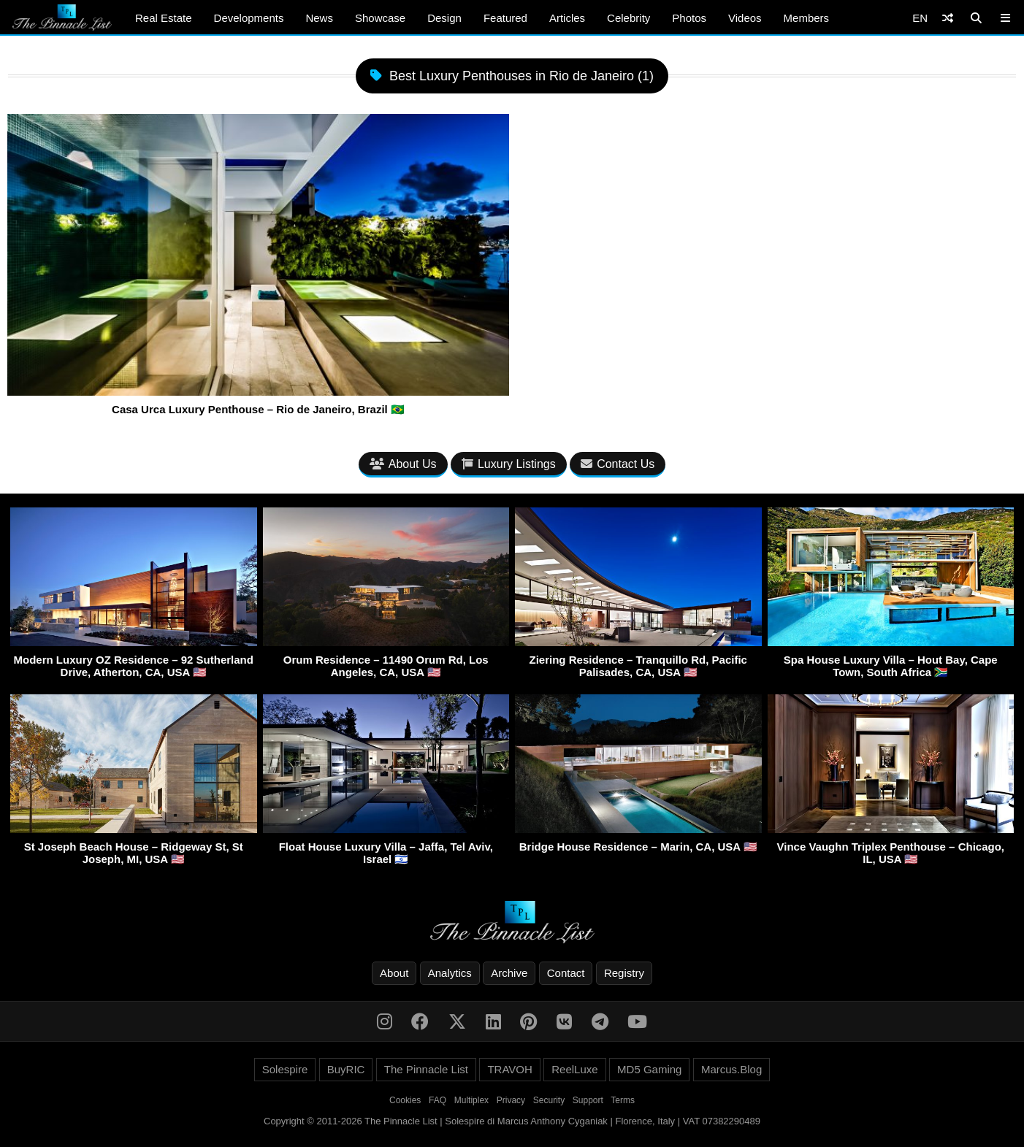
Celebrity (628, 18)
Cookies (405, 1100)
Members (807, 18)
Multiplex (471, 1100)
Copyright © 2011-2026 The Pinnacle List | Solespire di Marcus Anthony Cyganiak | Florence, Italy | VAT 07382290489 (512, 1121)
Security (549, 1100)
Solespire (285, 1069)
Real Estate (163, 18)
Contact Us (617, 464)
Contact (566, 973)
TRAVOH (509, 1069)
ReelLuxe (574, 1069)
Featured (505, 18)
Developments (249, 18)
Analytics (450, 973)
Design (444, 18)
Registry (624, 973)
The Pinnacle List (426, 1069)
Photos (689, 18)
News (319, 18)
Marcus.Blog (731, 1069)
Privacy (511, 1100)
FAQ (437, 1100)
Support (588, 1100)
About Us (403, 464)
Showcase (380, 18)
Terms (623, 1100)
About (394, 973)
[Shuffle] (947, 18)
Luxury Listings (509, 464)
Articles (567, 18)
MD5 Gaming (649, 1069)
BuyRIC (346, 1069)
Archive (509, 973)
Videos (745, 18)
